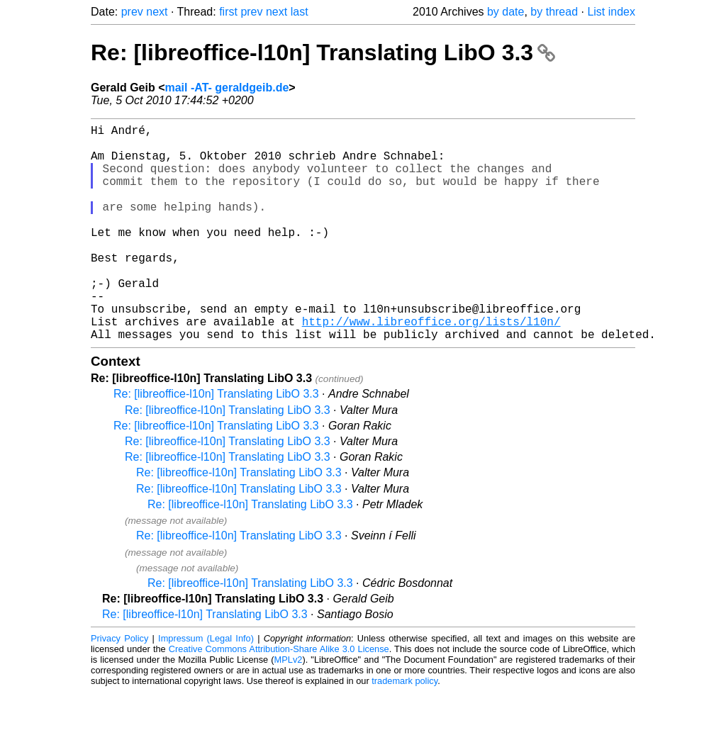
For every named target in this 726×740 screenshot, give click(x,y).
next (156, 12)
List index (611, 12)
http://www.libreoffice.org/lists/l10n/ (431, 366)
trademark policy (404, 729)
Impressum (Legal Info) (206, 686)
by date (505, 12)
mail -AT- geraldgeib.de (226, 88)
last (299, 12)
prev (132, 12)
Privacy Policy (119, 686)
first (228, 12)
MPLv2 (288, 707)
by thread (554, 12)
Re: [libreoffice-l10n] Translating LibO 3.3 (323, 52)
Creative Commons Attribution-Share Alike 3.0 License (279, 697)
